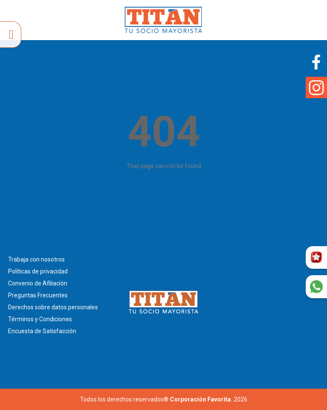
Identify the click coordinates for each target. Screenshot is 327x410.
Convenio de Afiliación (37, 283)
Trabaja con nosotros (36, 259)
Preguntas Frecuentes (38, 295)
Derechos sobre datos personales (53, 307)
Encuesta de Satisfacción (42, 331)
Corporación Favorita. (201, 399)
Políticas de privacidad (38, 271)
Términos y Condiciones (40, 319)
